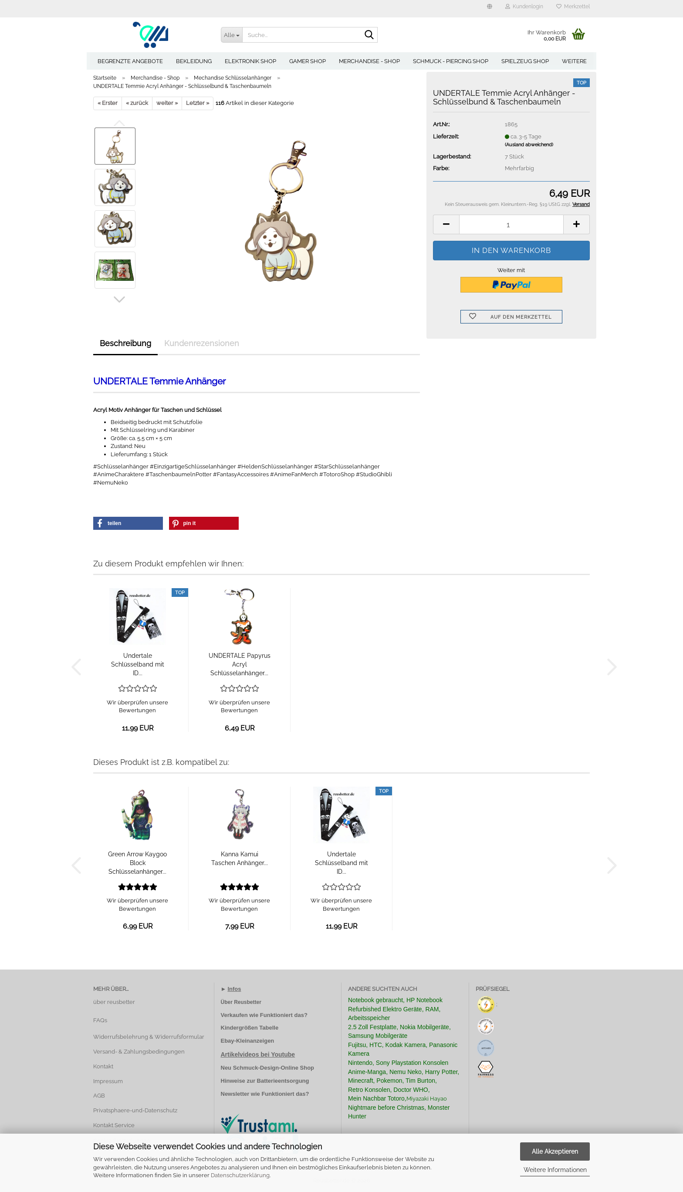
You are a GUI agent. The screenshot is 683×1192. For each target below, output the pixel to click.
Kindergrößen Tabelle (250, 1027)
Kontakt (103, 1066)
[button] (489, 8)
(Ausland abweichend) (529, 145)
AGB (99, 1095)
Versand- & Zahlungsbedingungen (139, 1051)
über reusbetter (114, 1002)
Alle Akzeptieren (555, 1151)
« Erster (108, 103)
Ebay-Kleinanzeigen (247, 1040)
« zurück (137, 103)
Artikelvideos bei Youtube (258, 1054)
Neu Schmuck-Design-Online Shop (267, 1067)
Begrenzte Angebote (130, 61)
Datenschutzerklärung (240, 1175)
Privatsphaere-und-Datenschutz (135, 1110)
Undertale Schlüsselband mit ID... (137, 664)
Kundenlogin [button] (524, 6)
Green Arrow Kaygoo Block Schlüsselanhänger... (137, 863)
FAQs (100, 1020)
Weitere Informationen (555, 1169)
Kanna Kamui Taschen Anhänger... (239, 858)
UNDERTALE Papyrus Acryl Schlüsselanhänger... (239, 664)
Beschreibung (125, 343)
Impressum (108, 1081)
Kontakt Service (114, 1125)
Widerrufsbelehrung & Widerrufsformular (148, 1037)
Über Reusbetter (241, 1002)
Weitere (574, 61)
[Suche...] (232, 35)
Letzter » (197, 103)
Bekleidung (194, 61)
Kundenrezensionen (201, 343)
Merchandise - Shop (369, 61)
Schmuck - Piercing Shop (450, 61)
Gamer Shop (307, 61)
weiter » (167, 103)
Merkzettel (573, 6)
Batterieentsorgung (283, 1081)
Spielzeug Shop (525, 61)
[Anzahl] (511, 224)
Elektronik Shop (250, 61)
